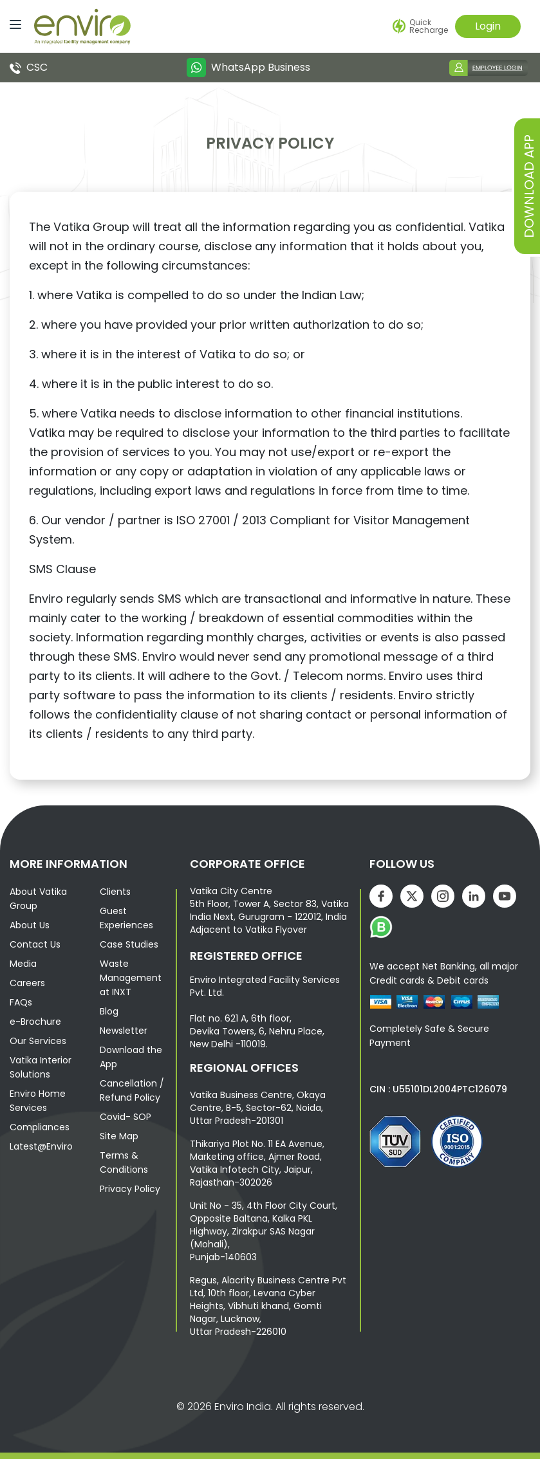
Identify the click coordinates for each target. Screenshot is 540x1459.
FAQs (21, 1002)
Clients (115, 891)
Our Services (38, 1040)
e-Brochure (35, 1021)
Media (23, 963)
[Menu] (12, 23)
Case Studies (129, 944)
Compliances (40, 1127)
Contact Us (35, 944)
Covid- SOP (125, 1116)
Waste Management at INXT (131, 977)
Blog (109, 1011)
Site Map (119, 1136)
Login (488, 26)
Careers (27, 983)
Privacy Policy (130, 1188)
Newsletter (123, 1030)
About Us (30, 925)
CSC (29, 67)
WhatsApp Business (248, 67)
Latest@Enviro (41, 1146)
